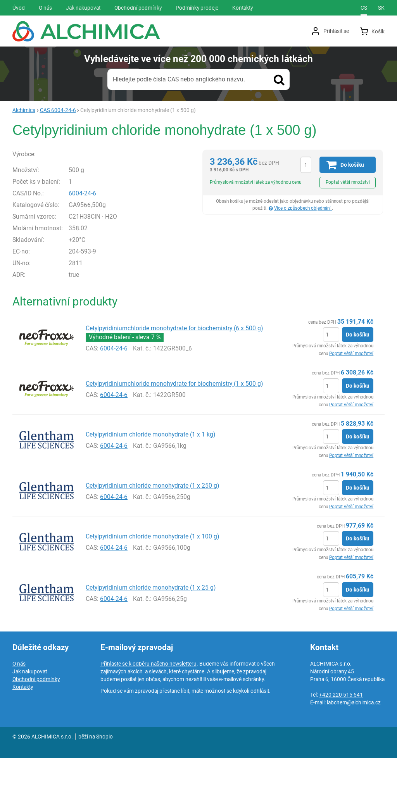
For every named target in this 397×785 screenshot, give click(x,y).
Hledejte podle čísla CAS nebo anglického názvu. (179, 79)
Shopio (104, 764)
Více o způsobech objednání (303, 208)
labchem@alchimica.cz (354, 729)
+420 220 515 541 (341, 722)
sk (381, 8)
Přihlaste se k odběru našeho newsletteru (148, 691)
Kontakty (22, 714)
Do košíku (357, 362)
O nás (19, 691)
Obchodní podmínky (36, 706)
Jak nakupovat (29, 698)
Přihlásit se (336, 31)
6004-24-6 (99, 220)
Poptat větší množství (348, 182)
